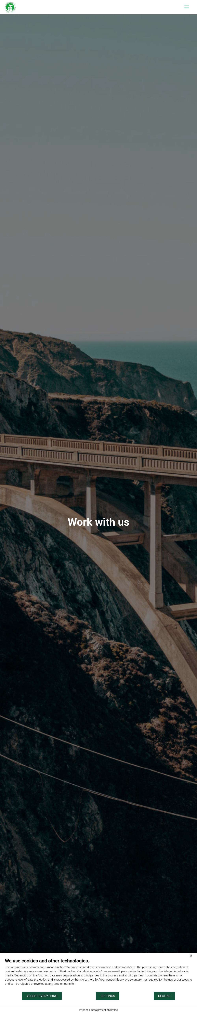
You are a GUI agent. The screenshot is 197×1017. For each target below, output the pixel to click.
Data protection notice (104, 1009)
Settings (107, 996)
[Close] (191, 956)
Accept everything (42, 996)
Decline (164, 996)
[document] (98, 975)
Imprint (83, 1009)
